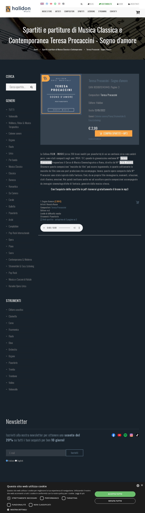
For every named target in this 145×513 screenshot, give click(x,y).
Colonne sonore (15, 133)
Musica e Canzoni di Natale (20, 279)
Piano (11, 246)
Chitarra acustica (16, 309)
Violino (11, 382)
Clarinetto (13, 316)
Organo (12, 140)
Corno (11, 323)
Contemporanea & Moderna (20, 259)
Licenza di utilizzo (95, 139)
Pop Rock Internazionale (19, 233)
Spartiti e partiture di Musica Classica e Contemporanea (62, 49)
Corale (11, 200)
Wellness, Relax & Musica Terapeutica (20, 125)
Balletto (12, 206)
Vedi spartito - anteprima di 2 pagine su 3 (58, 219)
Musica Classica (15, 166)
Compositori (69, 11)
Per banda (13, 160)
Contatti (113, 11)
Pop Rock (13, 273)
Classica (12, 173)
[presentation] (27, 473)
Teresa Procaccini (109, 95)
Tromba (12, 369)
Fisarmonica (14, 329)
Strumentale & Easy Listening (21, 266)
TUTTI (11, 109)
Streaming (102, 11)
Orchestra (13, 349)
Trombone (13, 376)
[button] (49, 509)
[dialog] (72, 497)
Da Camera (13, 193)
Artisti (58, 11)
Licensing (91, 11)
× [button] (142, 485)
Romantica (13, 186)
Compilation (13, 226)
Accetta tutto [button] (115, 494)
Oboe (11, 343)
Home (36, 49)
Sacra (11, 253)
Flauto (11, 146)
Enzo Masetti (126, 162)
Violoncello (13, 116)
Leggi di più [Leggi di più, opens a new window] (80, 493)
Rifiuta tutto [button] (115, 501)
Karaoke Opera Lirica (17, 286)
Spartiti (81, 11)
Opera (11, 239)
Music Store (47, 11)
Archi (11, 219)
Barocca (12, 180)
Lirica (11, 153)
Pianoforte (13, 213)
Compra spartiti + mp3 (114, 133)
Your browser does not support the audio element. (61, 228)
